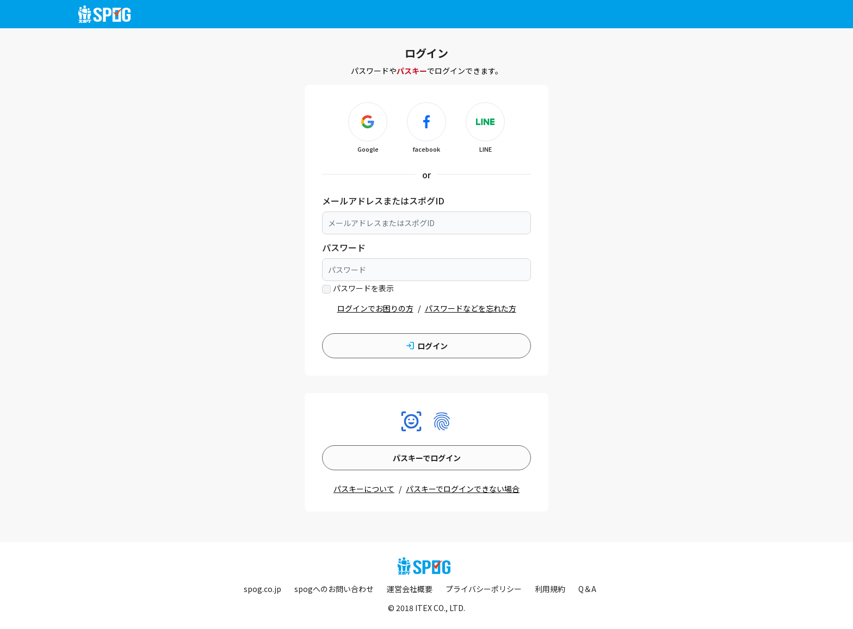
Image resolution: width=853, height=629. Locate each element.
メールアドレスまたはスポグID (383, 200)
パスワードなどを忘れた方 (470, 308)
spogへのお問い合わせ (334, 588)
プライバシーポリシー (484, 588)
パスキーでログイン (427, 457)
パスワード (344, 247)
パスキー (412, 70)
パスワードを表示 (363, 288)
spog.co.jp (262, 588)
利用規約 (550, 588)
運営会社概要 (409, 588)
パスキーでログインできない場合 (463, 488)
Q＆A (587, 588)
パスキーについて (363, 488)
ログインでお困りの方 (375, 308)
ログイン (426, 345)
